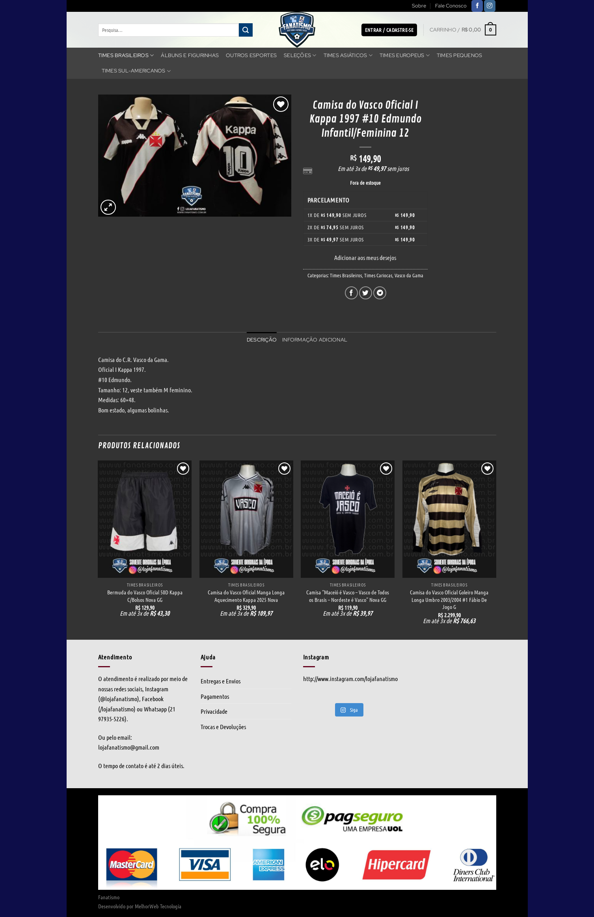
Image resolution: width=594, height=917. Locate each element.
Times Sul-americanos (136, 71)
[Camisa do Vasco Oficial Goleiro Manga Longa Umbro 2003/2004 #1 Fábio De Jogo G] (449, 519)
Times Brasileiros (126, 55)
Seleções (300, 55)
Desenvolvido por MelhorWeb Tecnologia (139, 906)
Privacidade (214, 711)
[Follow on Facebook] (477, 6)
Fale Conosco (451, 5)
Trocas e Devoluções (223, 726)
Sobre (419, 5)
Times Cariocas (378, 275)
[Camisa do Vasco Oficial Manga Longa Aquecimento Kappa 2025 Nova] (246, 519)
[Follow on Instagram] (489, 6)
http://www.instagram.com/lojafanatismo (350, 678)
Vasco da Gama (409, 275)
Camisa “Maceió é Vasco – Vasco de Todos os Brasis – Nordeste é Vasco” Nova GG (347, 595)
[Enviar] (245, 30)
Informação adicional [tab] (314, 339)
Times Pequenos (459, 55)
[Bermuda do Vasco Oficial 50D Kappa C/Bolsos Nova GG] (145, 519)
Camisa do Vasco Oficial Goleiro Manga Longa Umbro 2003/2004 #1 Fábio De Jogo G (449, 599)
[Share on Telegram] (379, 292)
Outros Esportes (251, 55)
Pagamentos (215, 696)
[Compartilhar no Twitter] (365, 292)
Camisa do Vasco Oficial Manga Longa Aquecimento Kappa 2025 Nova (246, 595)
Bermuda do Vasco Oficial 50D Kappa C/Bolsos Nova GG (144, 595)
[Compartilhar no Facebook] (351, 292)
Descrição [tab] (262, 339)
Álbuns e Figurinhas (190, 55)
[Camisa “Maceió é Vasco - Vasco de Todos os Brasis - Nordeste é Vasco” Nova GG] (348, 519)
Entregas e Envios (220, 681)
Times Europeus (405, 55)
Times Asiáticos (348, 55)
